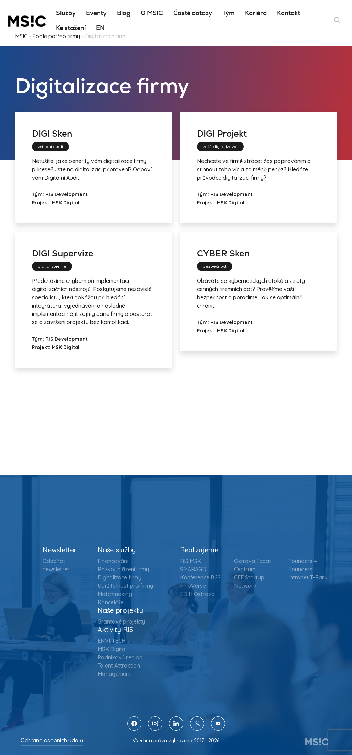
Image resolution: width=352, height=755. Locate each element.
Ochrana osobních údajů (52, 740)
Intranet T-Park (307, 577)
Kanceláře (111, 602)
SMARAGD (193, 569)
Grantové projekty (121, 621)
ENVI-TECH (111, 640)
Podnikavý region (120, 657)
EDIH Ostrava (197, 594)
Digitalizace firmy (119, 577)
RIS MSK (190, 560)
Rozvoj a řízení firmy (123, 569)
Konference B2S (200, 577)
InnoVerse (193, 585)
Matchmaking (115, 594)
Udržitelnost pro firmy (125, 585)
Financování (113, 560)
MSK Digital (112, 649)
